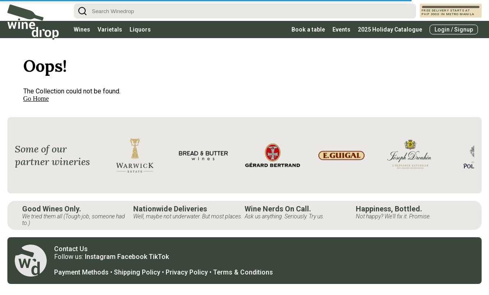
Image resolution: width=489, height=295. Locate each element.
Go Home (36, 98)
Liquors (140, 29)
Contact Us (71, 249)
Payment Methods (81, 272)
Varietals (110, 29)
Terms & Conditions (243, 272)
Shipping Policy (137, 272)
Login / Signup (453, 29)
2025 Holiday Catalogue (390, 29)
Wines (82, 29)
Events (341, 29)
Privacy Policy (187, 272)
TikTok (159, 257)
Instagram (100, 257)
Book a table (308, 29)
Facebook (132, 257)
